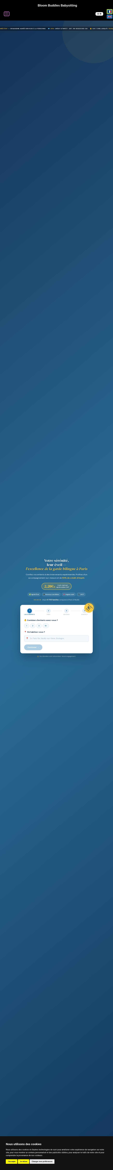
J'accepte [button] (11, 1161)
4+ (46, 626)
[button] (99, 14)
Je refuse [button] (23, 1161)
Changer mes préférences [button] (42, 1161)
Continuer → (33, 647)
